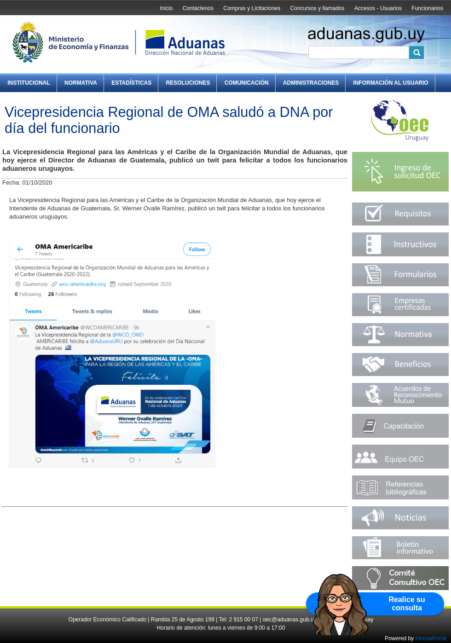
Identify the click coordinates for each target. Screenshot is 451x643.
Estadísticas (131, 83)
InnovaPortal (431, 638)
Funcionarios (427, 8)
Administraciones (311, 83)
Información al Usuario (390, 83)
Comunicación (247, 83)
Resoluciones (188, 83)
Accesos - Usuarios (378, 8)
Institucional (28, 83)
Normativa (80, 83)
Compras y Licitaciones (251, 8)
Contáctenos (198, 8)
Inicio (166, 8)
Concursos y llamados (317, 8)
